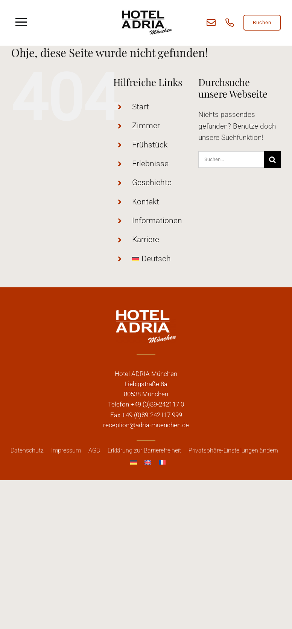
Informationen (157, 220)
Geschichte (152, 182)
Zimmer (146, 125)
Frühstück (149, 144)
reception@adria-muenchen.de (146, 425)
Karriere (145, 239)
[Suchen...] (231, 159)
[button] (233, 451)
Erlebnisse (150, 163)
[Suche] (272, 159)
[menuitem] (159, 259)
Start (140, 106)
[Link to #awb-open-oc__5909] (21, 22)
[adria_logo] (146, 11)
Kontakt (145, 201)
